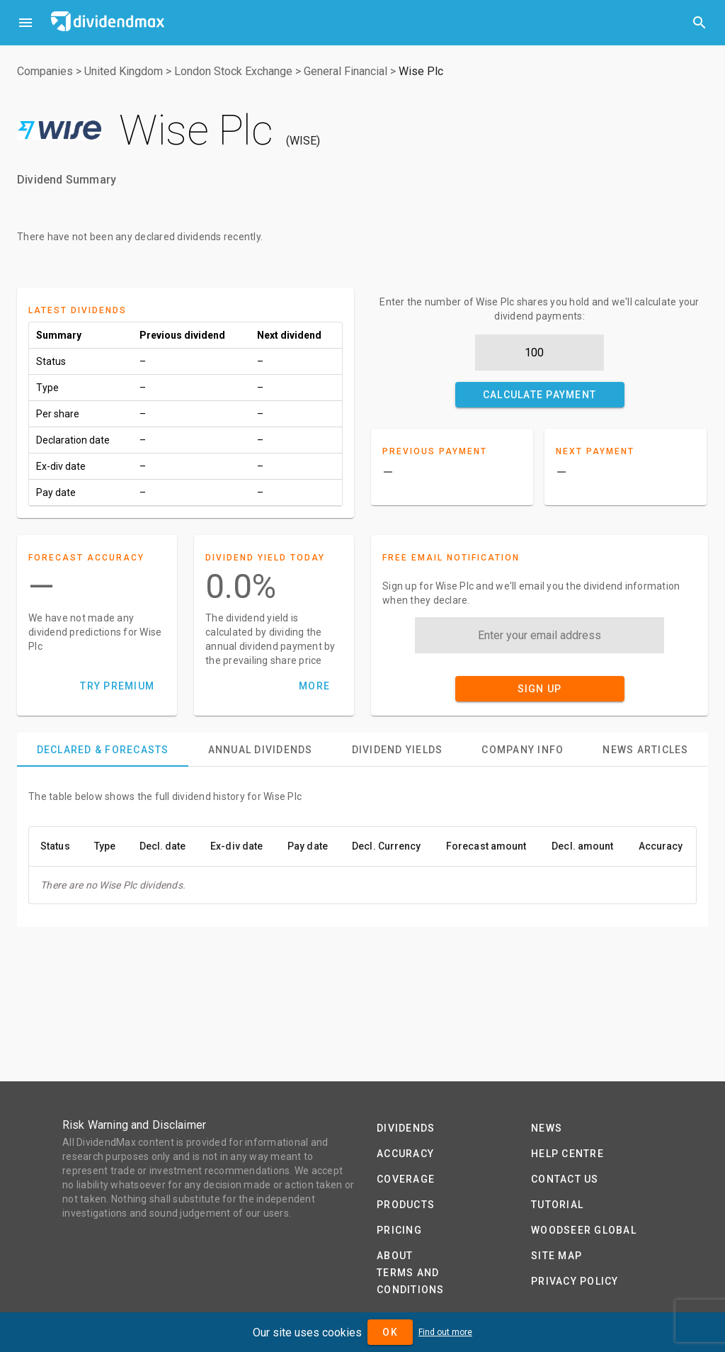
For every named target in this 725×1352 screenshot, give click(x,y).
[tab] (102, 750)
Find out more (445, 1332)
